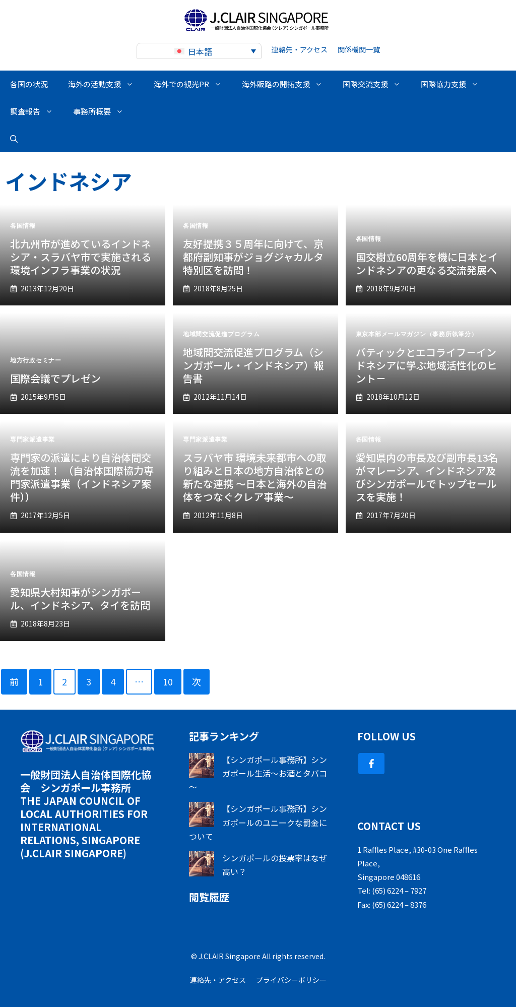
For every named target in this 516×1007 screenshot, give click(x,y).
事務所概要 (103, 111)
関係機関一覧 (359, 49)
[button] (14, 138)
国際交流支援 (377, 84)
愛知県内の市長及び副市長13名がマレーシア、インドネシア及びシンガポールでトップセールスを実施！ (427, 477)
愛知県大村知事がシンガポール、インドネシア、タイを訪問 (80, 598)
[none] (199, 50)
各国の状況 (29, 84)
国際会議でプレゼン (55, 378)
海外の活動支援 (106, 84)
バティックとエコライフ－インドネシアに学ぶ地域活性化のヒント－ (426, 365)
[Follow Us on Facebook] (371, 763)
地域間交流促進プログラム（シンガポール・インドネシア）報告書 (253, 365)
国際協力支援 (455, 84)
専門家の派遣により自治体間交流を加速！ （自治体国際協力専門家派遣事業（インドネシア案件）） (82, 477)
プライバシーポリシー (291, 980)
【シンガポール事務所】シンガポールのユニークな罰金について (258, 822)
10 (168, 681)
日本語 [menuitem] (200, 51)
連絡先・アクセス (300, 49)
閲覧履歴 (209, 897)
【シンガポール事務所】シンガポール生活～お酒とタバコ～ (258, 773)
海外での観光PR (193, 84)
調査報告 (36, 111)
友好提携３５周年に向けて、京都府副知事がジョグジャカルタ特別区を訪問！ (253, 256)
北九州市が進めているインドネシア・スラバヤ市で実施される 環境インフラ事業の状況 (80, 256)
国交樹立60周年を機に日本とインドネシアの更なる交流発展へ (427, 263)
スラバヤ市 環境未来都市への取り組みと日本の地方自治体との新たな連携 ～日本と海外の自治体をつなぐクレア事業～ (255, 477)
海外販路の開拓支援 (287, 84)
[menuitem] (199, 50)
